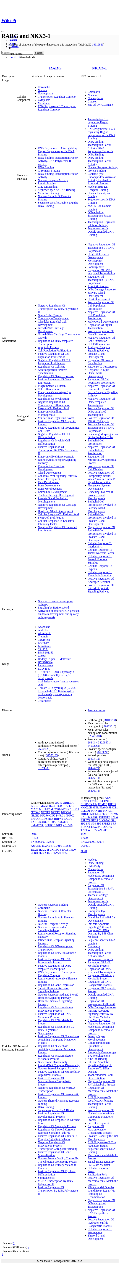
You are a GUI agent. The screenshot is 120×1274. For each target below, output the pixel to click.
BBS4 (34, 805)
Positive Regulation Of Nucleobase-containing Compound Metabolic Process (58, 1039)
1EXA (34, 849)
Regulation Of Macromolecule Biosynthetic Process (55, 1009)
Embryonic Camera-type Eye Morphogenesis (102, 1054)
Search (13, 39)
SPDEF (106, 823)
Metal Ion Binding (48, 193)
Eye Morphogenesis (99, 1020)
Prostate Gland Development (96, 355)
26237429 (43, 748)
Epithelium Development (52, 491)
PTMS (114, 813)
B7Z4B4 (47, 845)
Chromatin (44, 87)
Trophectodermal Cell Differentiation (100, 1076)
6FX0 (65, 852)
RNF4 (114, 817)
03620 (84, 837)
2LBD (34, 852)
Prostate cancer (96, 710)
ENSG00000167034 (92, 841)
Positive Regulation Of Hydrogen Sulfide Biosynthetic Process (101, 1222)
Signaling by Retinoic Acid (53, 607)
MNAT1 (108, 810)
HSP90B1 (112, 807)
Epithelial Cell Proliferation (96, 442)
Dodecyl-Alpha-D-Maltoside (54, 658)
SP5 (98, 823)
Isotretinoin (44, 646)
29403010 (109, 726)
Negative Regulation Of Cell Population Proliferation (54, 362)
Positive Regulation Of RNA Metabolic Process (54, 1015)
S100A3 (52, 821)
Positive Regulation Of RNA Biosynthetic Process (54, 961)
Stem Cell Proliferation (51, 517)
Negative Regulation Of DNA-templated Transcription (101, 402)
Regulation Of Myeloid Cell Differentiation (54, 442)
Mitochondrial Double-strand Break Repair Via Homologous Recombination (101, 1192)
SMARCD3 (37, 825)
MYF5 (65, 809)
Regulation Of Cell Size (51, 366)
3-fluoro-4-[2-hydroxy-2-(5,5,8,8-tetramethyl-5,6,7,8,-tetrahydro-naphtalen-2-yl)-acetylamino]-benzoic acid (57, 692)
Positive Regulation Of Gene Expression (101, 333)
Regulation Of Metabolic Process (57, 1126)
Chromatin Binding (49, 170)
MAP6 (34, 809)
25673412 (93, 758)
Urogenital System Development (98, 256)
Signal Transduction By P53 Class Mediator (101, 1163)
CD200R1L (94, 801)
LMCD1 (85, 810)
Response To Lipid (98, 369)
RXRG (43, 821)
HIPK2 (112, 804)
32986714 (105, 742)
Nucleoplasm (45, 93)
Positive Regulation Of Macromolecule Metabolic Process (103, 1181)
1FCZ (65, 849)
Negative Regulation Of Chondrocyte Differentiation (54, 403)
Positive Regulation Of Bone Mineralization (54, 1153)
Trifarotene (44, 700)
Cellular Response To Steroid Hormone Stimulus (100, 559)
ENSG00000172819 (42, 841)
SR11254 (43, 649)
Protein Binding (47, 183)
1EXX (42, 849)
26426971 (93, 768)
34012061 (93, 745)
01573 (34, 837)
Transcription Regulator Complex (57, 96)
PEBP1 (105, 813)
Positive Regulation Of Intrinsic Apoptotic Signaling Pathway (101, 588)
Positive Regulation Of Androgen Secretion (101, 580)
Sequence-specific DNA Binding (56, 189)
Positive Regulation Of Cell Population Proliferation (53, 355)
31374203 (43, 768)
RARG (55, 68)
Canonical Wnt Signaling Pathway (57, 475)
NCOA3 (35, 812)
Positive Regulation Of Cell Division (101, 468)
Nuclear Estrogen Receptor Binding (98, 188)
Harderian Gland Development (55, 511)
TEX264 (95, 826)
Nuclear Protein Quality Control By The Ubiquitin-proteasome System (58, 1160)
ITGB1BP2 (61, 805)
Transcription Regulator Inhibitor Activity (101, 223)
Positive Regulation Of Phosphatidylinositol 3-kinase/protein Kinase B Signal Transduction (101, 477)
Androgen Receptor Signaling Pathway (99, 349)
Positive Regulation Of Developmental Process (51, 1115)
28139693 (102, 752)
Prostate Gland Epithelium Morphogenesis (53, 500)
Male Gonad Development (103, 321)
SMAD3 (62, 821)
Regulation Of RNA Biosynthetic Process (100, 983)
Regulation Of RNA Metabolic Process (99, 964)
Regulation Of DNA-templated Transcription (101, 272)
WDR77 (92, 829)
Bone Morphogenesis (50, 488)
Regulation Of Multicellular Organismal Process (102, 459)
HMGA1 (43, 805)
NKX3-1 (99, 68)
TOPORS (106, 826)
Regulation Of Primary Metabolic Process (101, 977)
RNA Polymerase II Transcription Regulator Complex (57, 108)
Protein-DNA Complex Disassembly (59, 1065)
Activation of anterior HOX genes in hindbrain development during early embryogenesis (59, 614)
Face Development (48, 482)
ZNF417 (103, 829)
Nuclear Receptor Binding (53, 904)
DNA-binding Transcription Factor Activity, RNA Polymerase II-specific (58, 161)
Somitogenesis (96, 266)
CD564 (42, 655)
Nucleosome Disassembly (52, 1062)
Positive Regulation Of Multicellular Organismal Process (59, 1073)
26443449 (93, 742)
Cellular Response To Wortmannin (100, 1231)
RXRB (35, 821)
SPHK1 (49, 825)
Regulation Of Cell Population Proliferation (101, 381)
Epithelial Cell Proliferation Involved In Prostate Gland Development (102, 519)
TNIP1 (58, 825)
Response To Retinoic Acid (53, 408)
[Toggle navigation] (2, 31)
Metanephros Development (95, 262)
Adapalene (44, 626)
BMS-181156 (45, 652)
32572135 (52, 755)
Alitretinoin (44, 633)
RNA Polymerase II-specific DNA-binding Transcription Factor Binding (100, 1102)
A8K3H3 (36, 845)
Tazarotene (44, 639)
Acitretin (43, 630)
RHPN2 (58, 818)
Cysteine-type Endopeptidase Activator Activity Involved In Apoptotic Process (102, 178)
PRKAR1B (37, 818)
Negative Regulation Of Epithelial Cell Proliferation (101, 450)
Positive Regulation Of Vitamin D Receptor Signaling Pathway (57, 1137)
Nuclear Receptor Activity (53, 180)
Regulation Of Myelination (53, 398)
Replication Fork (97, 1174)
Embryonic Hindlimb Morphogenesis (50, 413)
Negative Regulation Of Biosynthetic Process (51, 1144)
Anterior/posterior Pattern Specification (52, 371)
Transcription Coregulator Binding (57, 1148)
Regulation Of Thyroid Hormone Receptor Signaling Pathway (56, 1131)
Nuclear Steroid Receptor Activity (57, 1068)
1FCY (57, 849)
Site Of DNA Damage (100, 104)
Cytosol (92, 101)
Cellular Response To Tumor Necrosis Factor (101, 551)
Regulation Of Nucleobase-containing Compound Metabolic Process (57, 1049)
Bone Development (49, 485)
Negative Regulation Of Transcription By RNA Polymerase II (58, 308)
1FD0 (72, 849)
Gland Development (49, 472)
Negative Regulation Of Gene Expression (101, 339)
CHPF (84, 804)
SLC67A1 (105, 820)
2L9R (84, 851)
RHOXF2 (104, 817)
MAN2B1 (96, 810)
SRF (113, 823)
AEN (108, 797)
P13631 (67, 845)
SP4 (93, 823)
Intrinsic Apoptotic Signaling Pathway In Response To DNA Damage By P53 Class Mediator (100, 930)
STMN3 (85, 826)
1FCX (50, 849)
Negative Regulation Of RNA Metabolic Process (101, 1083)
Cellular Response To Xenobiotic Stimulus (100, 574)
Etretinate (43, 642)
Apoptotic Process (48, 347)
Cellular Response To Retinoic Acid (58, 514)
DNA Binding (46, 167)
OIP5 (52, 815)
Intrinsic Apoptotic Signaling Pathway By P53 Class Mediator (100, 1014)
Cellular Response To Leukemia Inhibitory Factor (56, 522)
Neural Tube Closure (50, 315)
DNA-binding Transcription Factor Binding (99, 215)
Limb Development (49, 479)
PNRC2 (70, 815)
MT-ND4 (95, 813)
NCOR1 (45, 812)
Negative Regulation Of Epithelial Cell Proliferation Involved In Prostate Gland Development (102, 534)
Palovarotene (45, 665)
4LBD (50, 852)
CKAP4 (93, 804)
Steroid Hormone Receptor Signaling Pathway (53, 990)
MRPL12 (44, 809)
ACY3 (58, 802)
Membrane (44, 103)
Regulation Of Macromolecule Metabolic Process (55, 1057)
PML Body (94, 866)
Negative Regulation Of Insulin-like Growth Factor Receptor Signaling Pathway (103, 390)
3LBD (42, 852)
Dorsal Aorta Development (95, 374)
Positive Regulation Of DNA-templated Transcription (101, 411)
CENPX (106, 801)
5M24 (57, 852)
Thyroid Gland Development (96, 1237)
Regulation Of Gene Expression (56, 376)
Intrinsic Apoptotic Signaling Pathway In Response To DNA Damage (100, 1067)
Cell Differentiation (49, 389)
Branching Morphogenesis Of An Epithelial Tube (103, 436)
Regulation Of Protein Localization (100, 362)
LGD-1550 (44, 668)
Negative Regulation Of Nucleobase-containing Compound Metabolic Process (101, 1028)
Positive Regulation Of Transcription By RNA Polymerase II (58, 450)
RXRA (68, 818)
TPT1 (84, 829)
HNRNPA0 (99, 807)
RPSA (94, 820)
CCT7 (84, 801)
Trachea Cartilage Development (56, 495)
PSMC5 (48, 818)
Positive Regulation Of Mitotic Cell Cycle (101, 419)
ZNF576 (67, 825)
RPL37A (86, 820)
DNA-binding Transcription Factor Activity (99, 161)
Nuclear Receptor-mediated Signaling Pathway (53, 929)
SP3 (88, 823)
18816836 (97, 44)
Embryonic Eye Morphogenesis (56, 456)
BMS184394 (45, 662)
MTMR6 (55, 809)
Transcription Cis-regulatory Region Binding (98, 122)
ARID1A (68, 802)
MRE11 (85, 813)
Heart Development (99, 299)
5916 (33, 833)
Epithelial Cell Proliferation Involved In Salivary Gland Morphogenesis (102, 506)
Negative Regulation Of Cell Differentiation (54, 436)
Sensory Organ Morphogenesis (96, 1038)
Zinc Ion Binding (48, 186)
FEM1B (102, 804)
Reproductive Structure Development (51, 468)
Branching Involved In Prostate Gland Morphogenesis (101, 495)
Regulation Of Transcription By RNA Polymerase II (101, 280)
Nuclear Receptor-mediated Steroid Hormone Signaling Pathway (58, 996)
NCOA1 (74, 809)
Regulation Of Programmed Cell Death (102, 1002)
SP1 (113, 820)
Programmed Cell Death (52, 385)
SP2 (83, 823)
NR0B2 (35, 815)
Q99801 (85, 845)
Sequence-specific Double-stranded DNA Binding (101, 231)
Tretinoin (43, 636)
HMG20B (86, 807)
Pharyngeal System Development (99, 487)
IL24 (52, 805)
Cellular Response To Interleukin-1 (100, 545)
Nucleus (42, 90)
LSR (71, 805)
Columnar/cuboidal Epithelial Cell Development (99, 1046)
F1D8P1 (57, 845)
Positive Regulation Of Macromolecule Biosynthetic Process (54, 1081)
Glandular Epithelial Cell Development (52, 323)
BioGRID (14, 57)
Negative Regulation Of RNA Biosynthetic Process (101, 1213)
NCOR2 (55, 812)
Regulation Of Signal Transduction (100, 326)
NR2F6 (44, 815)
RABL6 (85, 817)
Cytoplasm (44, 99)
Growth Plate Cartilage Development (51, 329)
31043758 (110, 720)
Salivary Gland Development (96, 294)
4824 (83, 833)
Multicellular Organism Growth (56, 417)
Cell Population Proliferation (54, 350)
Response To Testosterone (102, 366)
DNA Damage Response (102, 289)
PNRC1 (60, 815)
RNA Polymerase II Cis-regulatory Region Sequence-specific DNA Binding (58, 151)
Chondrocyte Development (53, 318)
